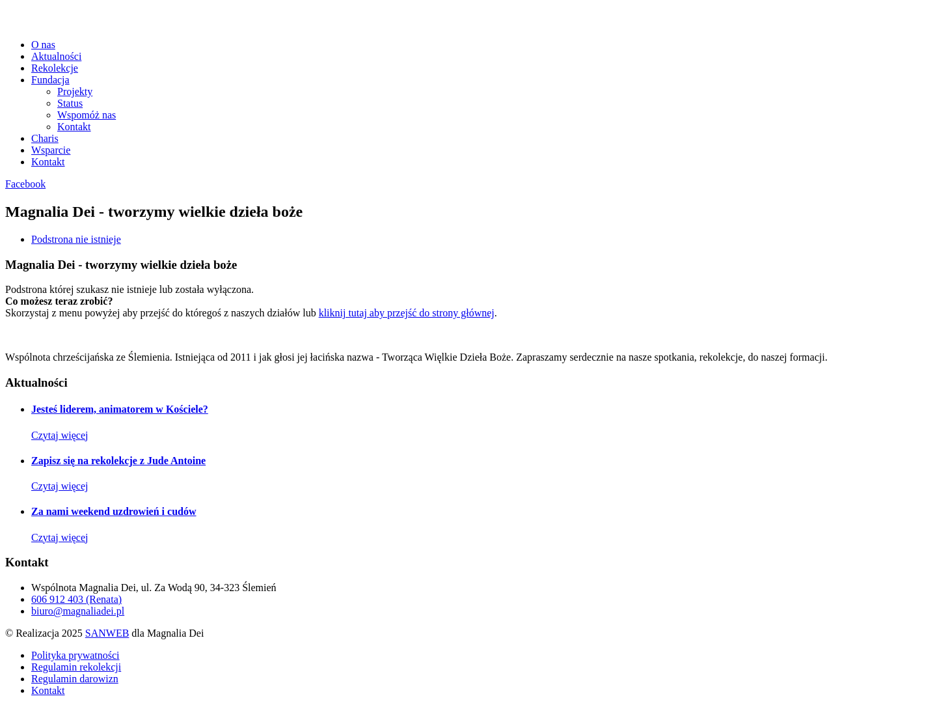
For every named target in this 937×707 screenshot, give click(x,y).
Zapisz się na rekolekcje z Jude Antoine (118, 460)
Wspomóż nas (86, 114)
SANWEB (107, 633)
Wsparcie (50, 150)
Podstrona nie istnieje (76, 239)
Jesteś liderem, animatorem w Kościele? (119, 409)
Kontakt (74, 126)
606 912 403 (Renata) (76, 599)
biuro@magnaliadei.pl (77, 611)
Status (70, 103)
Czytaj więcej (59, 435)
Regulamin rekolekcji (76, 666)
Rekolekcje (54, 68)
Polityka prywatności (75, 655)
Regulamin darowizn (74, 678)
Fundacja (50, 79)
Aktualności (56, 56)
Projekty (74, 91)
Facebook (25, 183)
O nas (43, 44)
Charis (45, 138)
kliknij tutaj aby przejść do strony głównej (407, 312)
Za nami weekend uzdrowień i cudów (114, 511)
